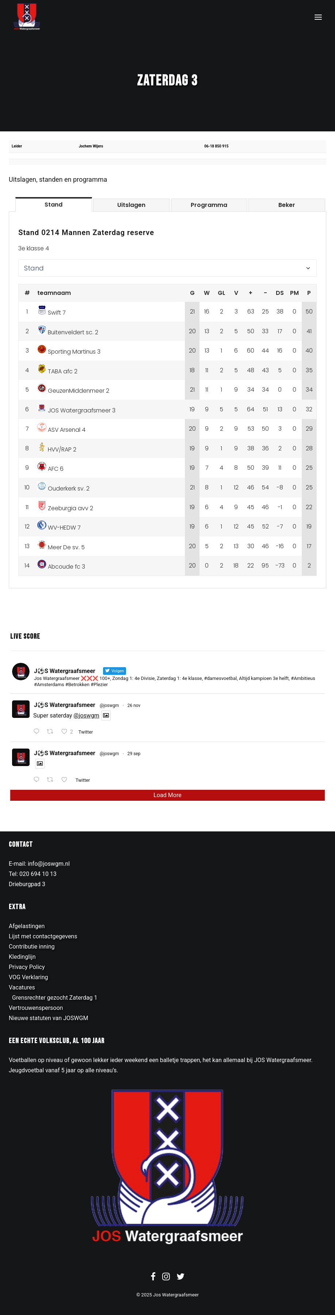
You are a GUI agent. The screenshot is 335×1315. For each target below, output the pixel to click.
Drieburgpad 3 (27, 884)
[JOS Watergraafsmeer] (27, 17)
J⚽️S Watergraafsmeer (64, 704)
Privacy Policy (27, 967)
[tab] (53, 204)
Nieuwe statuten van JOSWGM (48, 1018)
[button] (318, 17)
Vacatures (22, 987)
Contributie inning (32, 946)
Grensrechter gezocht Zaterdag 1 (55, 997)
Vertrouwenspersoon (36, 1007)
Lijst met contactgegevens (43, 936)
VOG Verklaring (28, 977)
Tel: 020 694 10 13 (33, 873)
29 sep (134, 753)
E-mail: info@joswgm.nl (39, 863)
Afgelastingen (27, 926)
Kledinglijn (22, 956)
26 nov (134, 705)
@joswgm (109, 705)
